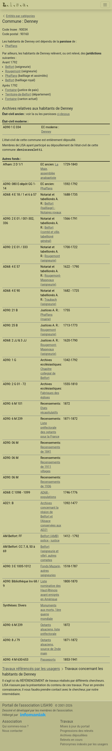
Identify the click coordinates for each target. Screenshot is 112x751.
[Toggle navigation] (105, 4)
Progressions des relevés (76, 731)
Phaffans (11, 46)
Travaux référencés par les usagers (31, 669)
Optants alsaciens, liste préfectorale (50, 629)
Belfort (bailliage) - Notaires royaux (50, 208)
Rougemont (13, 71)
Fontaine (11, 90)
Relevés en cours (71, 739)
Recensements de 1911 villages (50, 467)
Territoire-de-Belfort (18, 94)
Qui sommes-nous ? (15, 726)
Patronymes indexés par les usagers (84, 744)
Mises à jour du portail (74, 726)
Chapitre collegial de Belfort (48, 373)
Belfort (9, 66)
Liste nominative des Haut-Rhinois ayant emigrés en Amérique (50, 590)
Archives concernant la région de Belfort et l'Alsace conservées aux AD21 (50, 516)
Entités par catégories (20, 16)
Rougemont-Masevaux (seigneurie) (50, 280)
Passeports (48, 659)
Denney (46, 131)
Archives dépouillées (73, 735)
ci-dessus (63, 114)
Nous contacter (12, 731)
